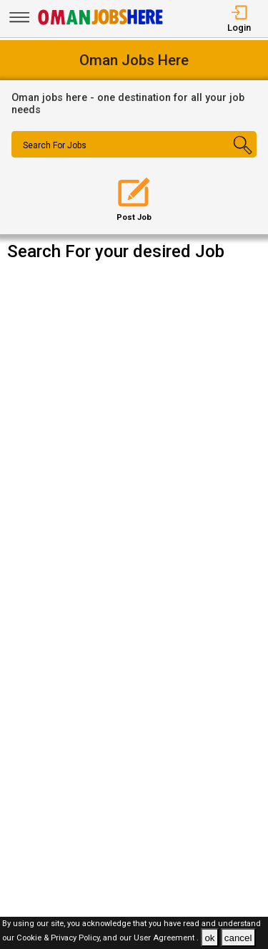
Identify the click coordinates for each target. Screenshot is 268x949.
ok (209, 938)
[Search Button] (236, 157)
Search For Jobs (54, 145)
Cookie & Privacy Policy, (59, 938)
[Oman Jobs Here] (100, 25)
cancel (238, 938)
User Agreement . (166, 938)
